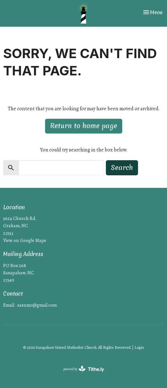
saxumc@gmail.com (37, 305)
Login (139, 347)
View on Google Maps (24, 240)
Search (122, 167)
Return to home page (83, 125)
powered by (83, 369)
